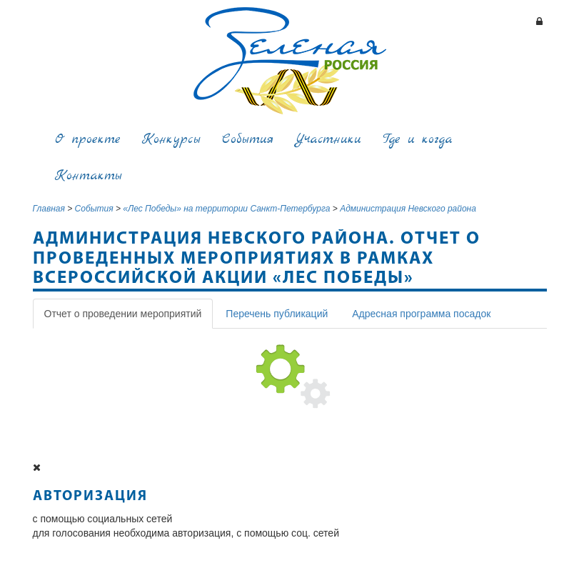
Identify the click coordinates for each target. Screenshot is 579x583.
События (247, 140)
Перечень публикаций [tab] (277, 313)
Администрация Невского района (408, 209)
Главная (49, 209)
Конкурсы (171, 140)
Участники (328, 140)
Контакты (88, 176)
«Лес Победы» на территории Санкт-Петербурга (226, 209)
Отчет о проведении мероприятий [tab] (123, 313)
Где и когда (418, 140)
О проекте (88, 140)
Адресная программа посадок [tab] (421, 313)
